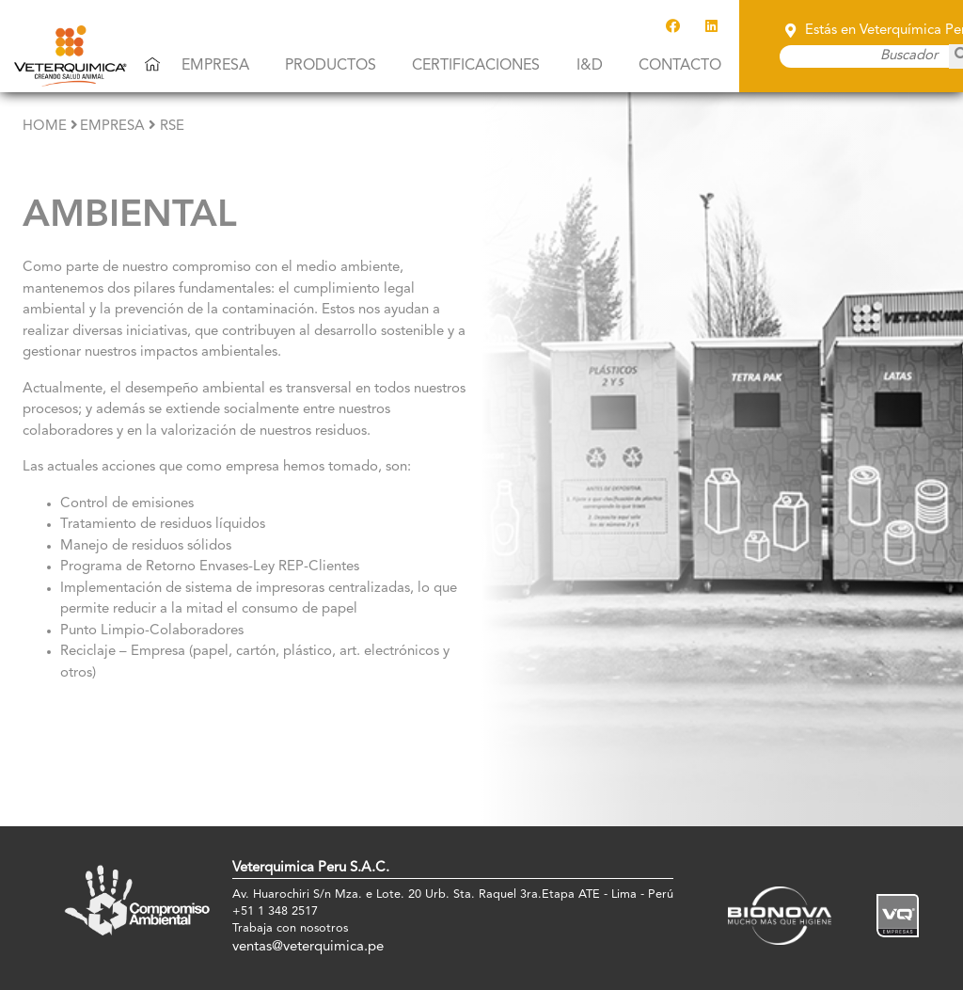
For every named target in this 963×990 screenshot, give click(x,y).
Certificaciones (476, 65)
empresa (112, 127)
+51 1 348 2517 (275, 911)
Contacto (680, 65)
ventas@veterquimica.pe (308, 947)
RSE (172, 127)
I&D (589, 65)
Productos (330, 65)
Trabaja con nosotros (290, 928)
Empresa (215, 65)
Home (45, 127)
